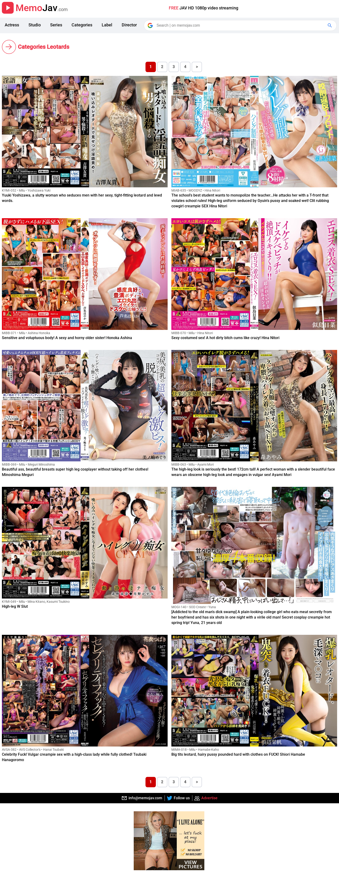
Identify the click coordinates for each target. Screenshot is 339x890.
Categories (82, 24)
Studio (34, 24)
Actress (12, 24)
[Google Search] (330, 25)
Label (107, 24)
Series (56, 24)
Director (129, 24)
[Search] (240, 25)
